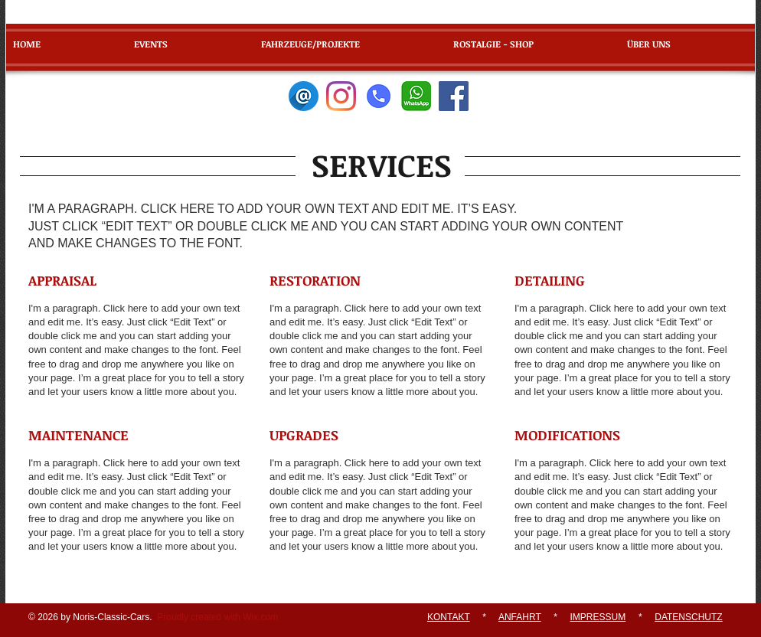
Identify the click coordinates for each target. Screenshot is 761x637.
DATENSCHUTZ (688, 617)
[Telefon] (379, 96)
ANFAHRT (519, 617)
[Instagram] (341, 96)
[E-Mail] (303, 96)
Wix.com (260, 617)
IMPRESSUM (598, 617)
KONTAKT (448, 617)
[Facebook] (454, 96)
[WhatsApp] (416, 96)
